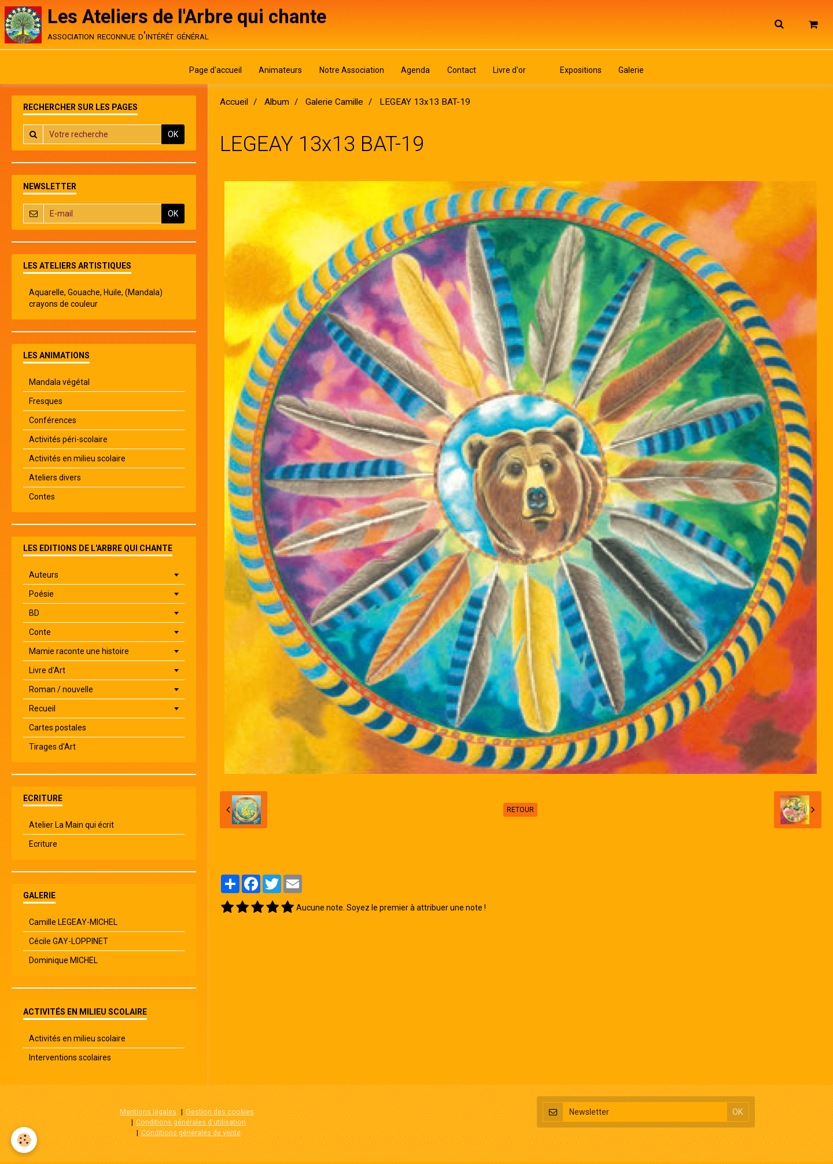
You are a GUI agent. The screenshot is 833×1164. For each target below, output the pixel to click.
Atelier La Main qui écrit (71, 827)
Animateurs (278, 72)
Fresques (45, 404)
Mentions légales (148, 1114)
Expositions (584, 72)
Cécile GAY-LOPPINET (68, 944)
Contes (42, 499)
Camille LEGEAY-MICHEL (73, 925)
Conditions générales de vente (191, 1134)
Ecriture (43, 846)
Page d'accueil (212, 72)
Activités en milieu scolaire (77, 461)
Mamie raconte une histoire (79, 654)
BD (34, 615)
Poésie (41, 596)
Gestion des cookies (220, 1114)
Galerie (635, 72)
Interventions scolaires (70, 1060)
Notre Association (350, 72)
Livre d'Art (47, 673)
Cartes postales (57, 730)
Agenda (414, 72)
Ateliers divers (55, 480)
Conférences (52, 423)
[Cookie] (25, 1140)
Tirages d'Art (52, 749)
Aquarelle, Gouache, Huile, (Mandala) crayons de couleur (96, 301)
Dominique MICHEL (63, 963)
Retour (520, 813)
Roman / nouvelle (61, 692)
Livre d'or (510, 72)
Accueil (234, 105)
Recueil (42, 711)
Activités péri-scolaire (68, 442)
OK (173, 137)
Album (276, 105)
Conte (40, 635)
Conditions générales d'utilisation (191, 1124)
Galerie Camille (334, 105)
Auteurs (43, 577)
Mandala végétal (59, 385)
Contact (461, 72)
